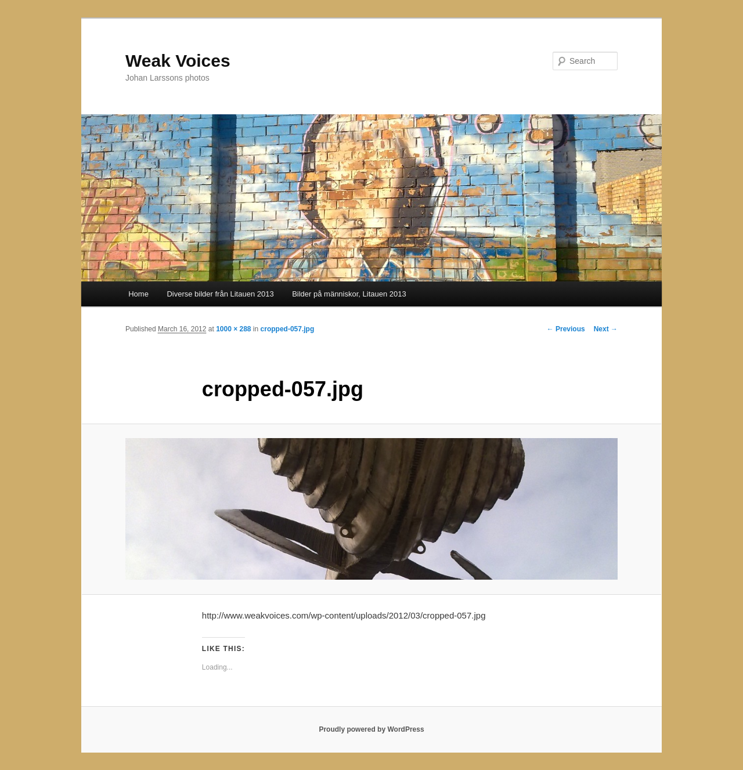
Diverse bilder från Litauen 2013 (220, 294)
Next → (606, 329)
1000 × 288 (233, 329)
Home (138, 294)
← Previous (566, 329)
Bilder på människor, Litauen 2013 (349, 294)
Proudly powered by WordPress (371, 729)
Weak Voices (177, 60)
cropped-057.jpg (288, 329)
